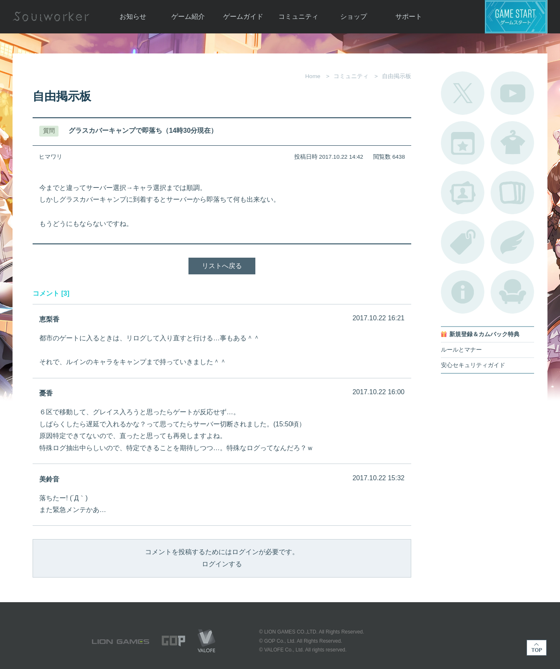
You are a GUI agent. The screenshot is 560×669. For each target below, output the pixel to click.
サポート (408, 16)
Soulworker (51, 16)
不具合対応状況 (462, 292)
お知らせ (133, 16)
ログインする (222, 564)
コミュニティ (298, 16)
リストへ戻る (222, 265)
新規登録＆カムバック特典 (484, 334)
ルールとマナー (461, 350)
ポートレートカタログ (462, 192)
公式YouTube (512, 93)
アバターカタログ (512, 143)
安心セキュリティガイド (473, 365)
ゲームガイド (243, 16)
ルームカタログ (512, 292)
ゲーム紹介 (188, 16)
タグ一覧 (462, 242)
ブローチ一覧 (512, 242)
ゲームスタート (516, 16)
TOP (537, 648)
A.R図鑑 (512, 192)
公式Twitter (462, 93)
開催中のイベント (462, 143)
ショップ (353, 16)
